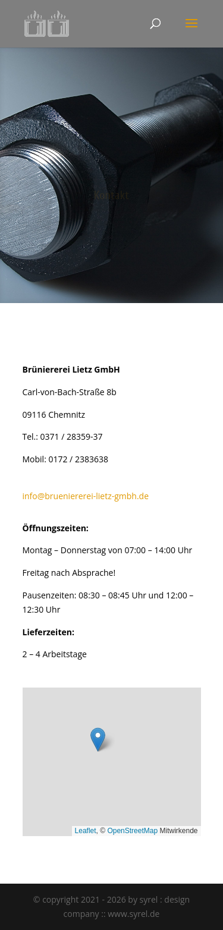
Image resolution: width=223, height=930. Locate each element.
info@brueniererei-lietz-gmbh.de (86, 496)
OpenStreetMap (132, 831)
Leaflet (85, 831)
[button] (97, 739)
